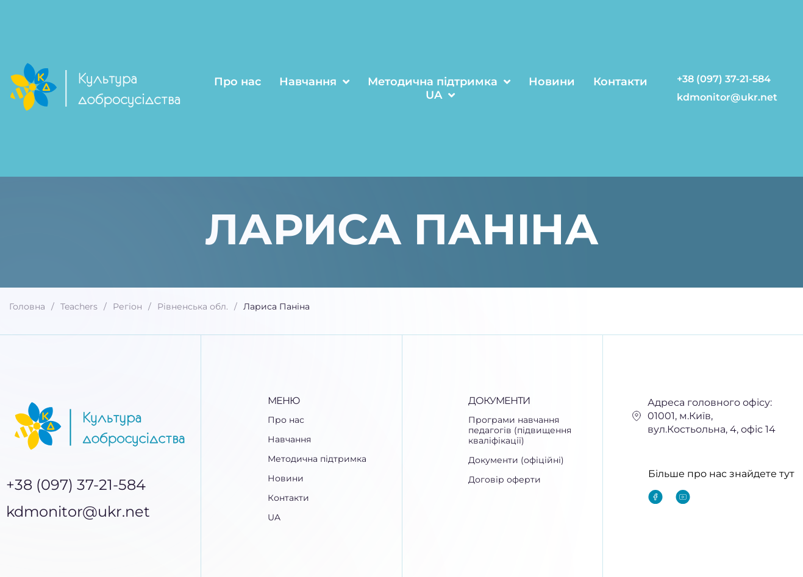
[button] (335, 439)
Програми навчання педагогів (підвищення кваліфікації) (519, 430)
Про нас (237, 81)
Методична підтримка (439, 81)
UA (440, 95)
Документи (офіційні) (516, 460)
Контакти (620, 81)
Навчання (314, 81)
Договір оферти (504, 480)
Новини (552, 81)
